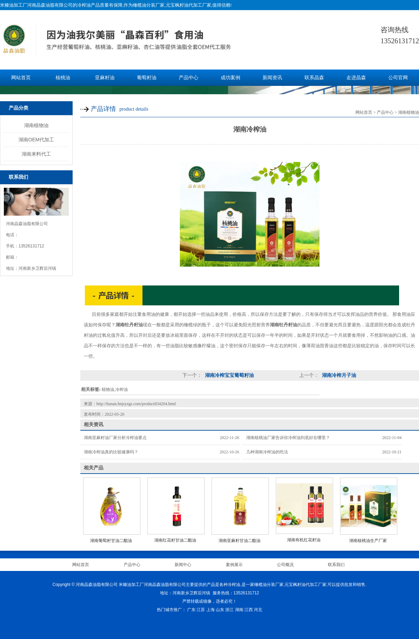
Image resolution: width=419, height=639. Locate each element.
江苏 (201, 609)
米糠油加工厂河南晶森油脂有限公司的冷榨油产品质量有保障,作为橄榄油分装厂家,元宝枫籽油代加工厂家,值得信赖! (116, 5)
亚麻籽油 (105, 77)
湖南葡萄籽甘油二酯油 (111, 540)
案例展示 (234, 564)
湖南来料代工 (36, 154)
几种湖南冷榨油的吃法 (267, 451)
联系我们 (336, 564)
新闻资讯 (272, 77)
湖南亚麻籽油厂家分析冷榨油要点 (115, 437)
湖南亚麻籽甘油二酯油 (239, 540)
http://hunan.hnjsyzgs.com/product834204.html (136, 403)
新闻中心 (183, 564)
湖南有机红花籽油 (304, 539)
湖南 (239, 609)
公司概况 (285, 564)
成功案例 (230, 77)
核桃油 (63, 77)
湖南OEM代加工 (36, 139)
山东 (220, 609)
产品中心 (188, 77)
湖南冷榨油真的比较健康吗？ (111, 451)
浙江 (229, 609)
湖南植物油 (36, 125)
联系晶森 (314, 77)
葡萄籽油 (146, 77)
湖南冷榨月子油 (338, 375)
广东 (191, 609)
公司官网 (398, 77)
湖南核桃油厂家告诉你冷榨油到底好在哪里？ (288, 437)
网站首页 (21, 77)
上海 (210, 609)
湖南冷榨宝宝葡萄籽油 (229, 375)
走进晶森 (356, 77)
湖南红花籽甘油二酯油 (175, 540)
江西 (248, 609)
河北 (258, 609)
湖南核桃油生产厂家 (368, 540)
